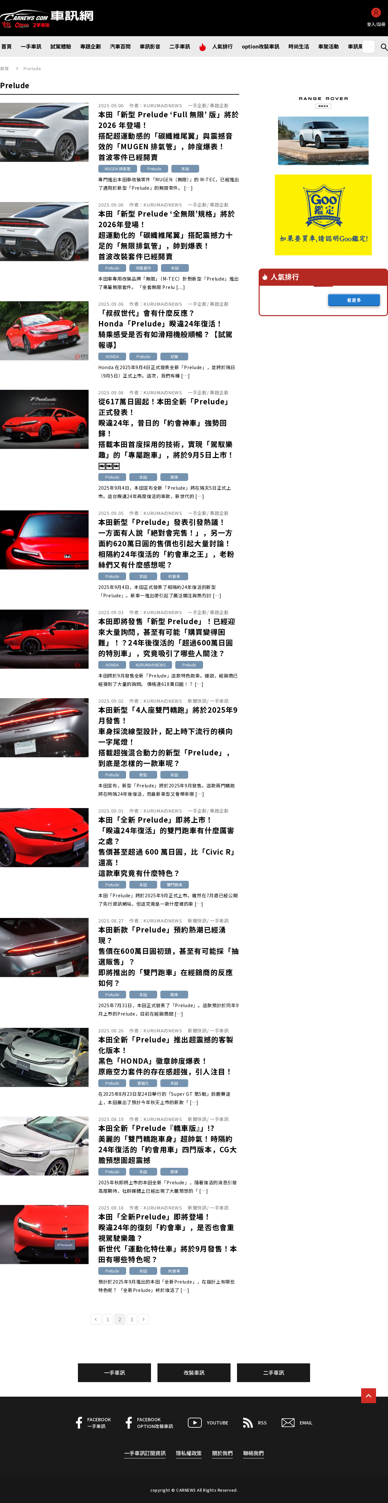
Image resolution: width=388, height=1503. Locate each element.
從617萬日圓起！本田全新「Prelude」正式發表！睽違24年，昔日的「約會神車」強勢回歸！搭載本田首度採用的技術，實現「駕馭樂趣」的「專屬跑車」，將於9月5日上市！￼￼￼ (166, 433)
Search (381, 46)
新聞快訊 (197, 701)
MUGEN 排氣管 (118, 168)
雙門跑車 (174, 884)
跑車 (174, 477)
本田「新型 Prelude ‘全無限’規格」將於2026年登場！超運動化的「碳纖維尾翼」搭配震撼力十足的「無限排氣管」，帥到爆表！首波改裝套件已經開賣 (166, 234)
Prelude (154, 168)
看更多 (354, 300)
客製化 (143, 1083)
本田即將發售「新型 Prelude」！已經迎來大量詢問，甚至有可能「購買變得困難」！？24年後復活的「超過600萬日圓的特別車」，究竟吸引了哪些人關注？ (166, 637)
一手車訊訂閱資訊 (145, 1453)
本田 (185, 168)
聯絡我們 (253, 1453)
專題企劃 (219, 105)
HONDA (112, 356)
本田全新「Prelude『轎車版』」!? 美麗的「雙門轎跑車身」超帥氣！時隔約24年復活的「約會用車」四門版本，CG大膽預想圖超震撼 (167, 1144)
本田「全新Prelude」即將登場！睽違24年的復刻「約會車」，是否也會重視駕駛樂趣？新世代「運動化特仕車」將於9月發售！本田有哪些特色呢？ (167, 1237)
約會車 (174, 576)
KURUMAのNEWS (163, 105)
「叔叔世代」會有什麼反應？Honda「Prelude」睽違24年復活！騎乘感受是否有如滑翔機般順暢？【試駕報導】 (165, 328)
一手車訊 (219, 701)
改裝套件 (143, 268)
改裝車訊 (194, 1372)
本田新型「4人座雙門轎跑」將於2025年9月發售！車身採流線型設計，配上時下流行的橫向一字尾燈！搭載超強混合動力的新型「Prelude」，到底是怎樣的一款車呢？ (168, 736)
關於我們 (222, 1453)
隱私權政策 (189, 1453)
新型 (143, 774)
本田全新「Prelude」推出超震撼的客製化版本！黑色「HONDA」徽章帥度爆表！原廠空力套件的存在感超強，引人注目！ (165, 1055)
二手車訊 (273, 1372)
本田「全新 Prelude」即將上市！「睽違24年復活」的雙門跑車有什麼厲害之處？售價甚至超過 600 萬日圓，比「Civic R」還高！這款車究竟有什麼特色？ (168, 846)
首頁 (4, 68)
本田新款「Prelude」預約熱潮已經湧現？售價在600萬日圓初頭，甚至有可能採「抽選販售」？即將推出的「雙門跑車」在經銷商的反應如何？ (168, 956)
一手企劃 (197, 105)
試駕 (174, 356)
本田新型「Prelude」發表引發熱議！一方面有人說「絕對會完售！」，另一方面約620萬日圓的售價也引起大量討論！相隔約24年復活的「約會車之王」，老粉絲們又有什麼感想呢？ (166, 543)
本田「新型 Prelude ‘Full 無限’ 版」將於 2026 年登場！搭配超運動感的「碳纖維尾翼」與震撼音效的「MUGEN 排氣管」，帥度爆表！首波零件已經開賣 (168, 135)
